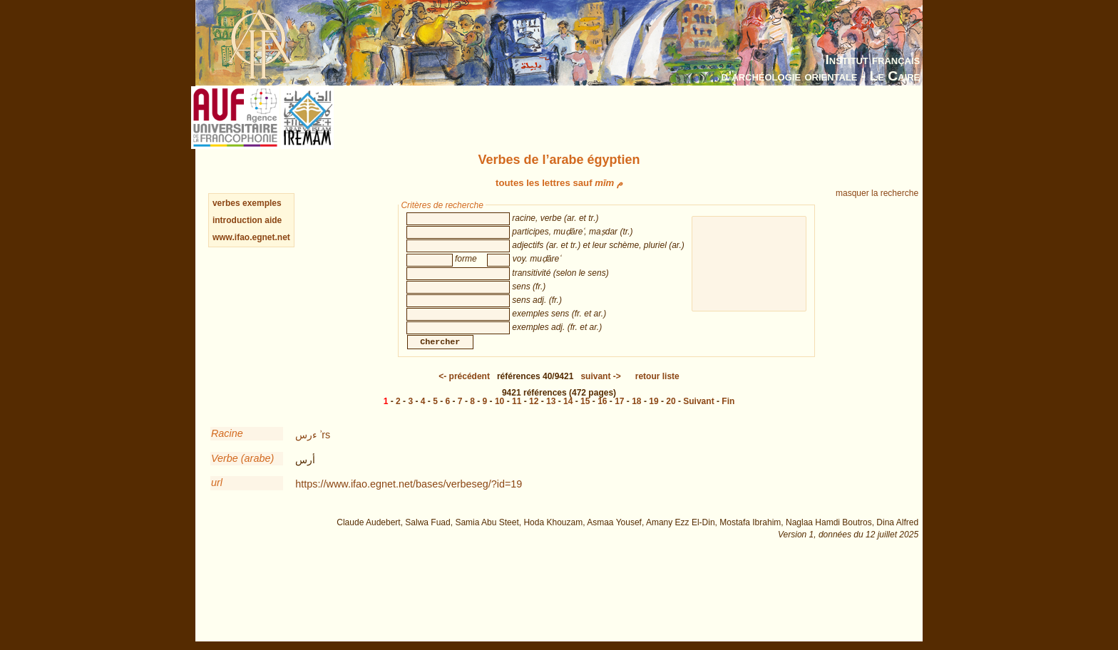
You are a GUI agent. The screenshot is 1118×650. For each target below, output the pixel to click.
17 (619, 416)
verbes (226, 203)
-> (600, 391)
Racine (227, 447)
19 (653, 416)
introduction (238, 220)
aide (273, 220)
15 (585, 416)
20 (670, 416)
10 (499, 416)
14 (568, 416)
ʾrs (325, 449)
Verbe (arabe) (242, 472)
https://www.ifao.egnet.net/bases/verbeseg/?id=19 (408, 498)
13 (550, 416)
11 (516, 416)
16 (602, 416)
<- (464, 391)
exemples (262, 203)
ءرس (306, 449)
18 (636, 416)
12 (533, 416)
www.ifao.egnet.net (251, 237)
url (216, 496)
